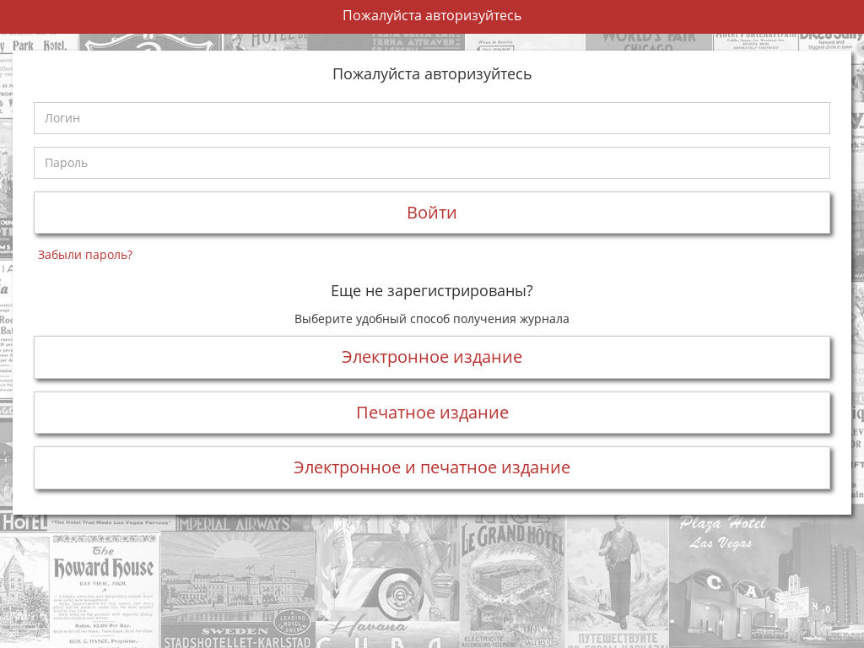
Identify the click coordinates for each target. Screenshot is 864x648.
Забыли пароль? (85, 254)
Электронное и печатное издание (432, 467)
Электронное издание (432, 356)
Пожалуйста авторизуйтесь (432, 15)
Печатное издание (432, 412)
